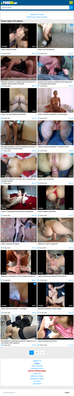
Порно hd (37, 373)
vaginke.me (37, 361)
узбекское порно (37, 376)
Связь (67, 393)
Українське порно (37, 14)
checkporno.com (37, 368)
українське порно (37, 379)
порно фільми (37, 366)
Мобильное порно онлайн (37, 17)
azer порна (37, 384)
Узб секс (37, 381)
